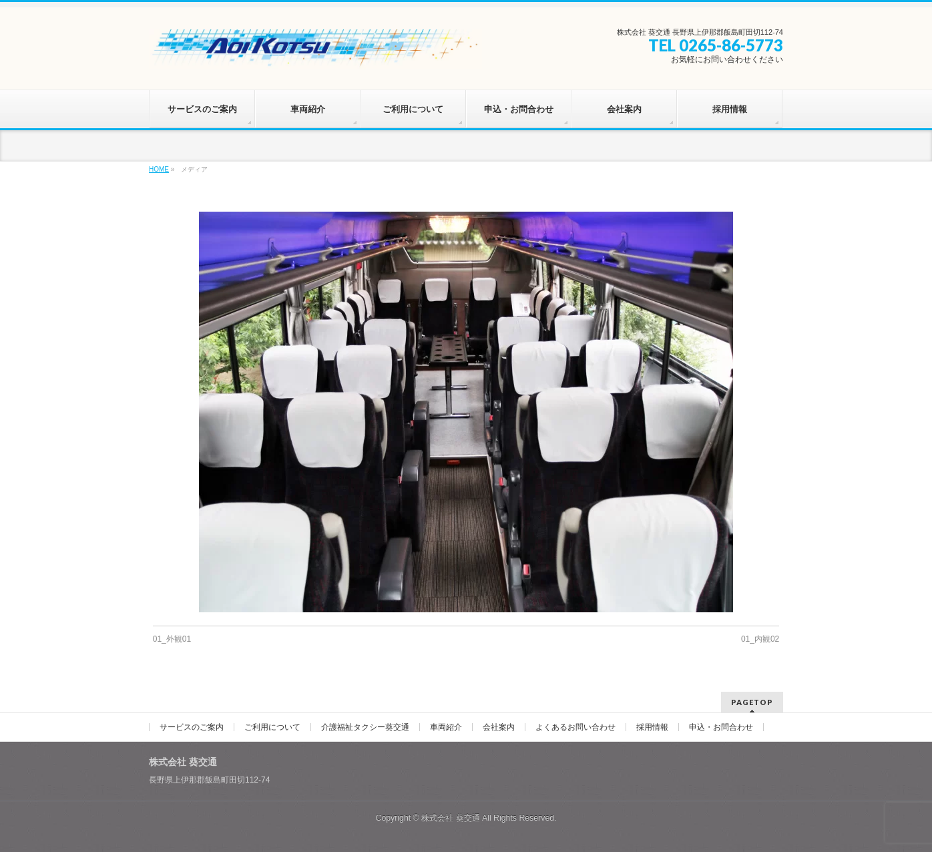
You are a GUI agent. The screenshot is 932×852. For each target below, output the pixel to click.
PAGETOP (752, 702)
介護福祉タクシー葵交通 (365, 727)
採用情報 (652, 727)
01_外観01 (172, 639)
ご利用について (272, 727)
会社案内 (499, 727)
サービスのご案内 (192, 727)
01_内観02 (760, 639)
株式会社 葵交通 (450, 818)
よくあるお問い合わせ (575, 727)
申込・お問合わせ (721, 727)
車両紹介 (446, 727)
